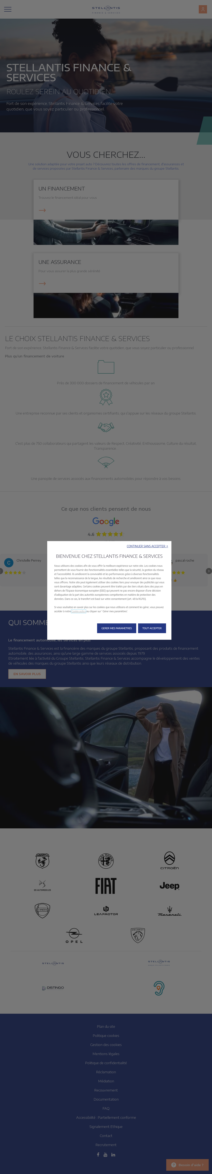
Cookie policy (78, 611)
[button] (147, 546)
